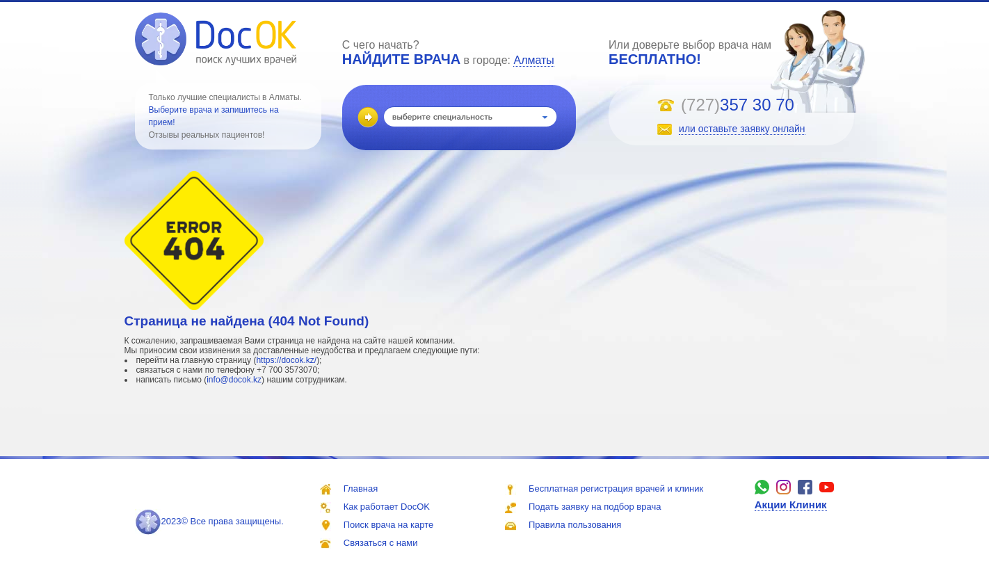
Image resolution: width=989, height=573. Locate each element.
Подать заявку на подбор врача (595, 506)
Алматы (533, 60)
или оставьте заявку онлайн (742, 128)
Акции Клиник (791, 504)
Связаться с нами (381, 543)
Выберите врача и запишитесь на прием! (214, 116)
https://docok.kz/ (286, 360)
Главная (361, 488)
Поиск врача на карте (389, 524)
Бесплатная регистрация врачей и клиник (616, 488)
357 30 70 (757, 104)
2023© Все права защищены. (209, 521)
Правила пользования (575, 524)
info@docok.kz (234, 380)
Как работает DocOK (387, 506)
